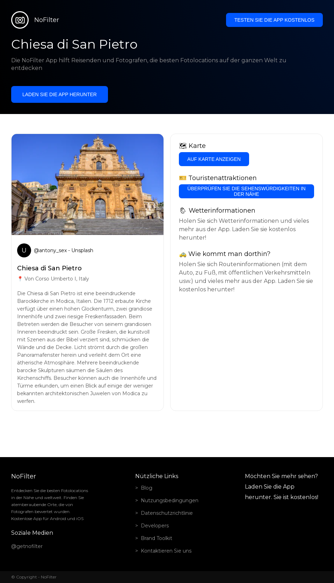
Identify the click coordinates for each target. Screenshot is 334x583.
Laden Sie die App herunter (59, 94)
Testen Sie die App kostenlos (274, 20)
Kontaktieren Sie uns (166, 551)
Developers (155, 525)
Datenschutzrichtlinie (167, 513)
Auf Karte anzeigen (214, 159)
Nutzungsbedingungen (169, 500)
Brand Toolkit (156, 538)
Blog (146, 488)
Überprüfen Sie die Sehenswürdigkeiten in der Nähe (246, 191)
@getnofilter (27, 546)
